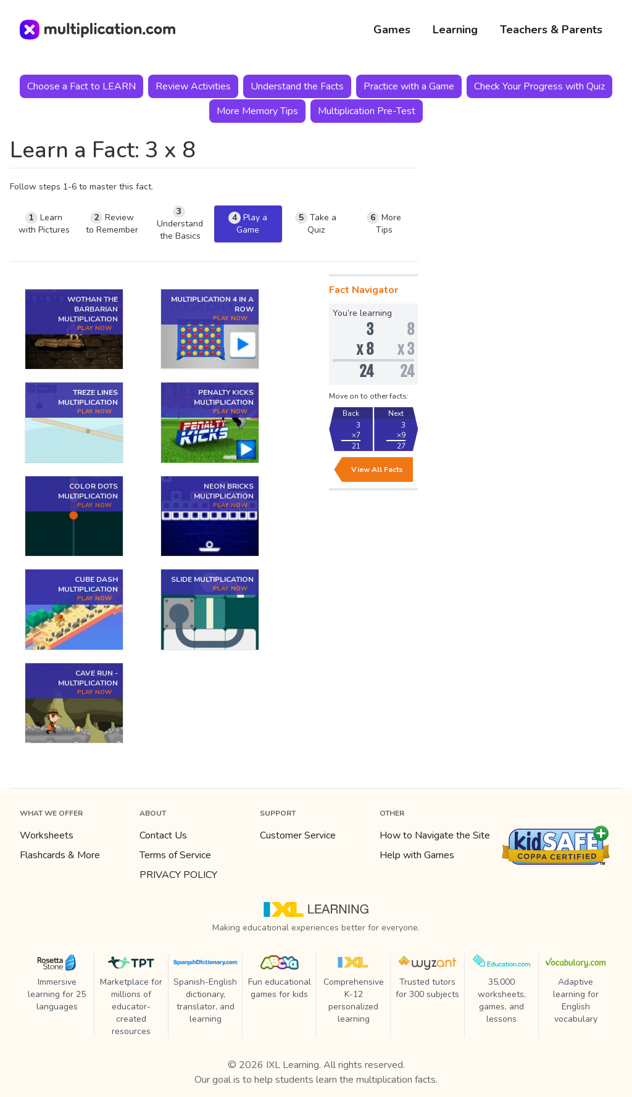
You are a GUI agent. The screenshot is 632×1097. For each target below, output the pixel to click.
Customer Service (298, 835)
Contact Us (163, 835)
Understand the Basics (180, 223)
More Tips (384, 224)
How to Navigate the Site (435, 835)
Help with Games (417, 855)
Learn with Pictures (44, 224)
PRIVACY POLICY (178, 875)
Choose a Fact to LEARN (81, 86)
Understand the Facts (297, 86)
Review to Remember (112, 224)
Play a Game (247, 224)
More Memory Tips (257, 111)
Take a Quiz (315, 224)
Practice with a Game (409, 86)
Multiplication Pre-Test (366, 111)
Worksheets (46, 835)
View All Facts (377, 469)
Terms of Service (175, 855)
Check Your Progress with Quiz (539, 86)
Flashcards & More (60, 855)
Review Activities (193, 86)
